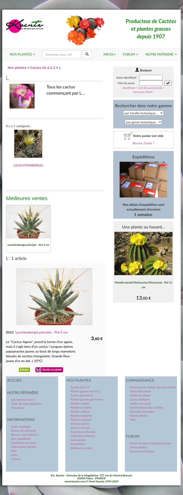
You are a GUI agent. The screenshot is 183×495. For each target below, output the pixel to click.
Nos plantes (17, 68)
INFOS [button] (109, 54)
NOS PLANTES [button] (22, 54)
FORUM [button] (130, 54)
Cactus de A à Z (42, 68)
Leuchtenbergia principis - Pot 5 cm (41, 332)
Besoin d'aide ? (143, 143)
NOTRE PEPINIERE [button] (161, 54)
